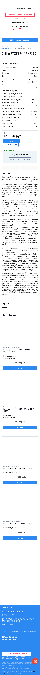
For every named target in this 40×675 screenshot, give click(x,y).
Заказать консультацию (20, 159)
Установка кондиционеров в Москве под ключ (18, 620)
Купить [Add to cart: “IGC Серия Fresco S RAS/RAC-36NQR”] (20, 482)
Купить (12, 141)
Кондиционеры (13, 47)
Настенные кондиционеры (11, 348)
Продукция (8, 615)
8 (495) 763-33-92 (20, 26)
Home (4, 47)
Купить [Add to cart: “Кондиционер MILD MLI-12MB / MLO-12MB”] (20, 427)
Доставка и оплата (12, 611)
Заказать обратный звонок (20, 15)
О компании (8, 607)
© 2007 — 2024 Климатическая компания (19, 631)
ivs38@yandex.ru (20, 22)
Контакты (7, 624)
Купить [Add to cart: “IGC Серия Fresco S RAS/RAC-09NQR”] (20, 538)
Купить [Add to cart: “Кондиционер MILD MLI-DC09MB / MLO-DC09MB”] (20, 368)
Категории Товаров (20, 40)
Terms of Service (12, 673)
